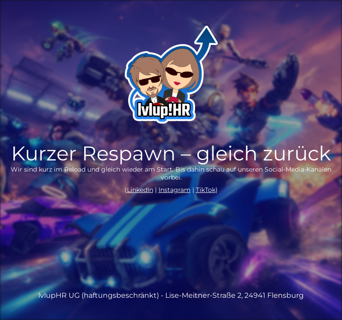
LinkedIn (140, 190)
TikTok (206, 190)
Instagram (175, 190)
